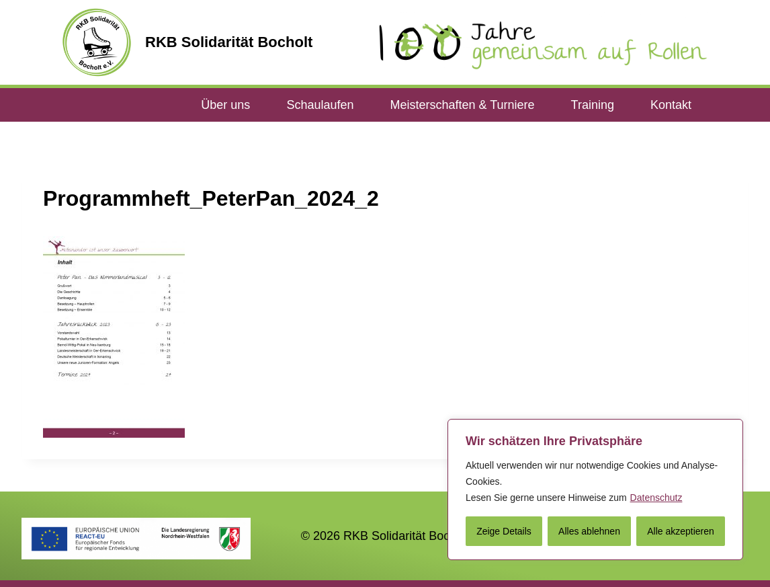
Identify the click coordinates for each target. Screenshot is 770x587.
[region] (595, 489)
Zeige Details (503, 531)
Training (592, 105)
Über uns (225, 105)
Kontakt (670, 105)
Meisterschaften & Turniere (462, 105)
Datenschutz (656, 497)
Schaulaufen (319, 105)
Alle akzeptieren (680, 531)
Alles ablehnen (589, 531)
